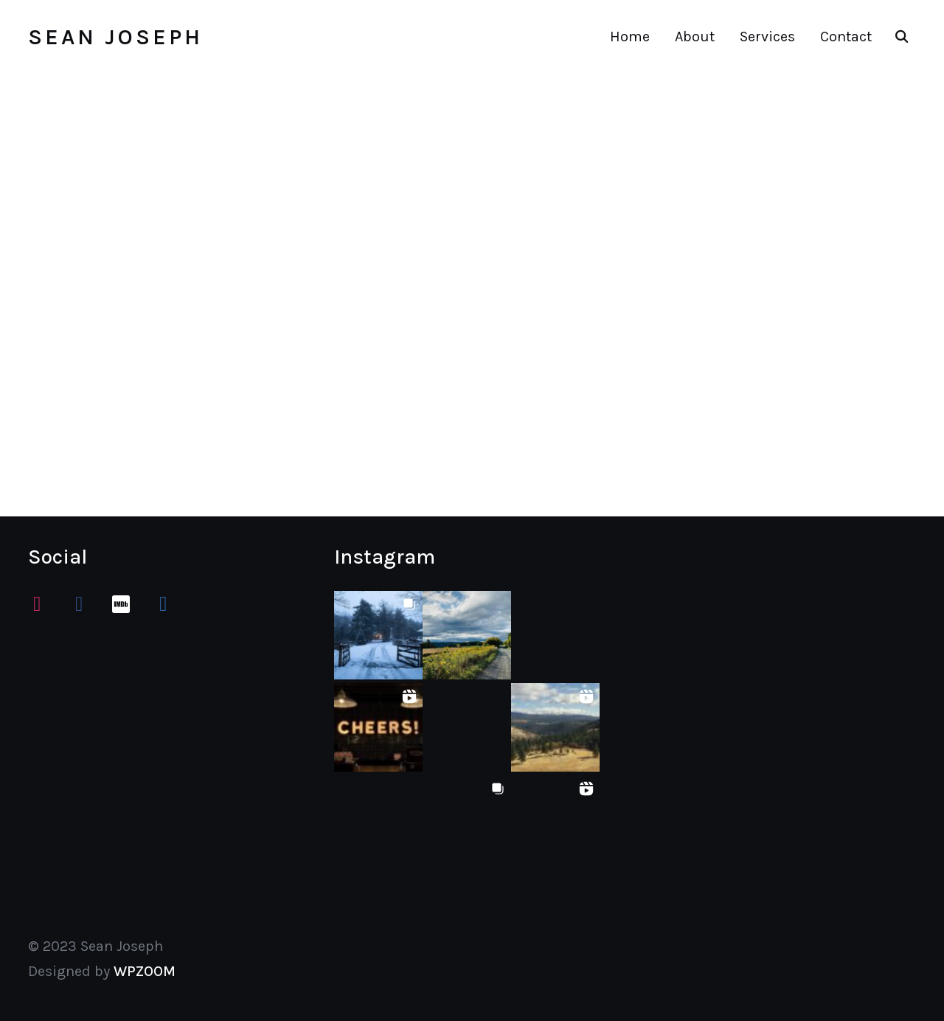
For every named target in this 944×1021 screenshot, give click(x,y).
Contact (846, 36)
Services (767, 36)
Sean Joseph (115, 37)
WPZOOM (145, 971)
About (695, 36)
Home (630, 36)
